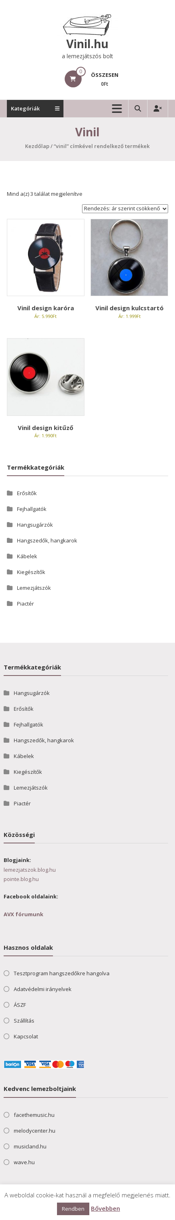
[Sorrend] (125, 208)
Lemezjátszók (34, 587)
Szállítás (24, 1020)
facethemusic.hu (34, 1114)
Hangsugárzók (35, 524)
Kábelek (27, 556)
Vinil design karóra (45, 308)
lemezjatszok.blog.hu (30, 869)
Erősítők (27, 493)
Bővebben (105, 1208)
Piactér (25, 603)
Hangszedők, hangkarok (47, 540)
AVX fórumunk (23, 914)
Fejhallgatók (31, 509)
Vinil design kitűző (45, 428)
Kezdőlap (37, 146)
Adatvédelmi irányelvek (43, 989)
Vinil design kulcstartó (129, 308)
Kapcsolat (26, 1036)
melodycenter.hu (34, 1130)
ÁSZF (20, 1004)
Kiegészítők (31, 572)
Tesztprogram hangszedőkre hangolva (62, 973)
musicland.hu (30, 1146)
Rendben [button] (73, 1208)
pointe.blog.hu (21, 879)
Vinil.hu (87, 43)
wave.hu (24, 1162)
